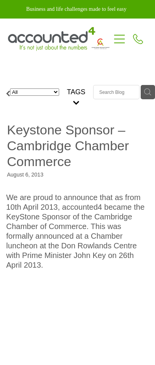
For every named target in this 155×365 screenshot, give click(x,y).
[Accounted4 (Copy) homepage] (59, 39)
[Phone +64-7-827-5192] (138, 39)
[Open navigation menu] (119, 39)
